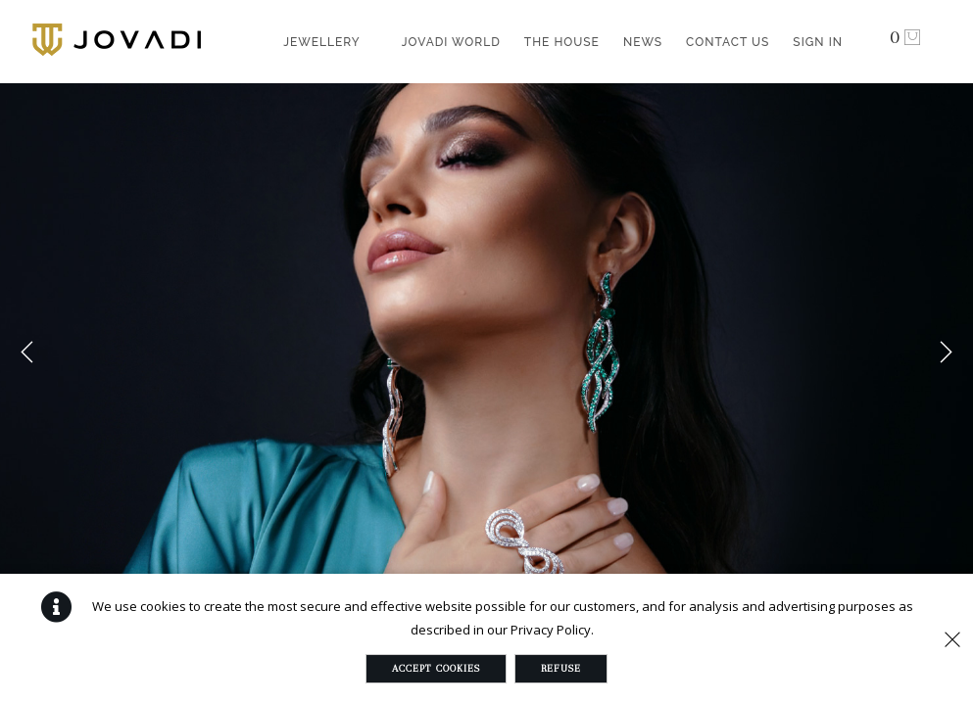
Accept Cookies (436, 668)
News (642, 42)
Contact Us (727, 42)
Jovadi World (451, 42)
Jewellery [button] (322, 42)
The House (562, 42)
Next (945, 352)
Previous (27, 352)
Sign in (818, 42)
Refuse (561, 668)
